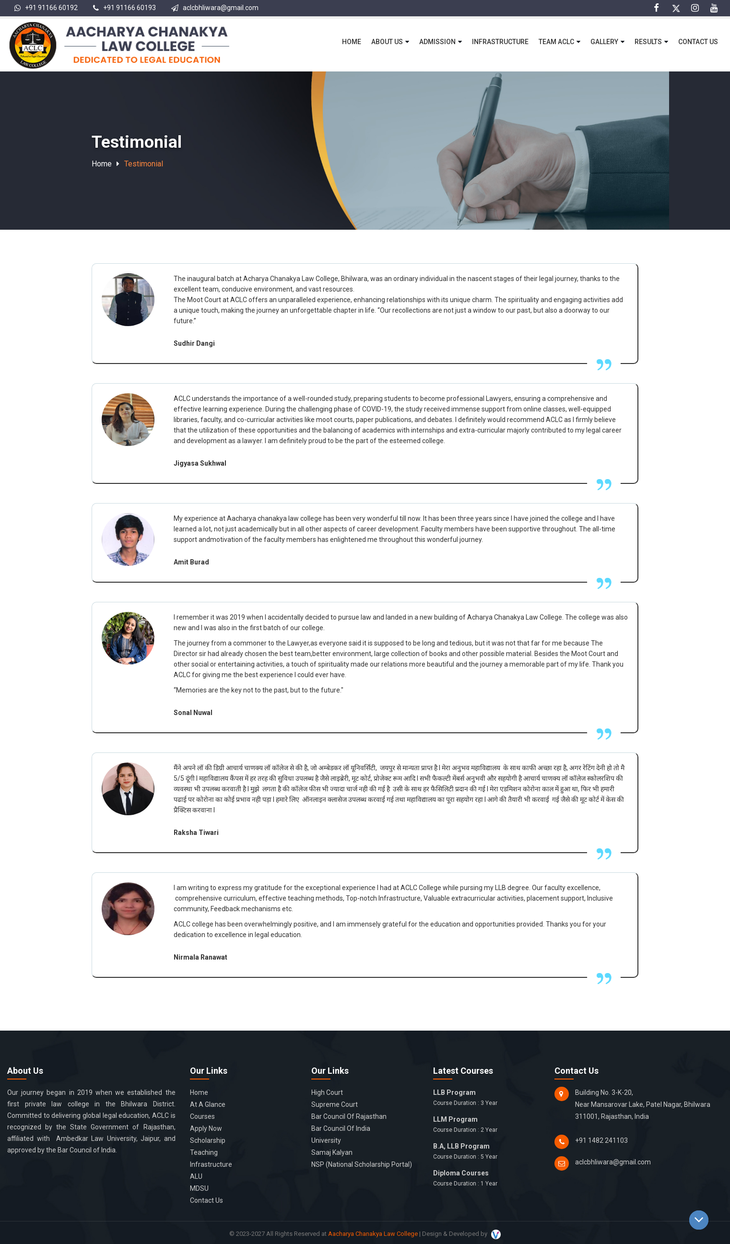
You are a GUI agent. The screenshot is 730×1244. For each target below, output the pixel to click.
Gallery (604, 42)
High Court (327, 1092)
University (326, 1140)
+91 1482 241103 (601, 1140)
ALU (196, 1176)
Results (648, 42)
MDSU (199, 1188)
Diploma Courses (487, 1178)
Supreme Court (334, 1104)
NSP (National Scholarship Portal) (361, 1164)
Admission (437, 42)
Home (351, 42)
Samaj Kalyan (332, 1152)
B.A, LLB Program (487, 1152)
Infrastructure (500, 42)
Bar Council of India (340, 1128)
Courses (202, 1116)
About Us (387, 42)
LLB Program (487, 1098)
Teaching (204, 1152)
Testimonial (143, 163)
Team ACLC (556, 42)
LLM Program (487, 1125)
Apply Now (206, 1128)
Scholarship (207, 1140)
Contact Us (698, 42)
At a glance (207, 1104)
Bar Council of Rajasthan (349, 1116)
